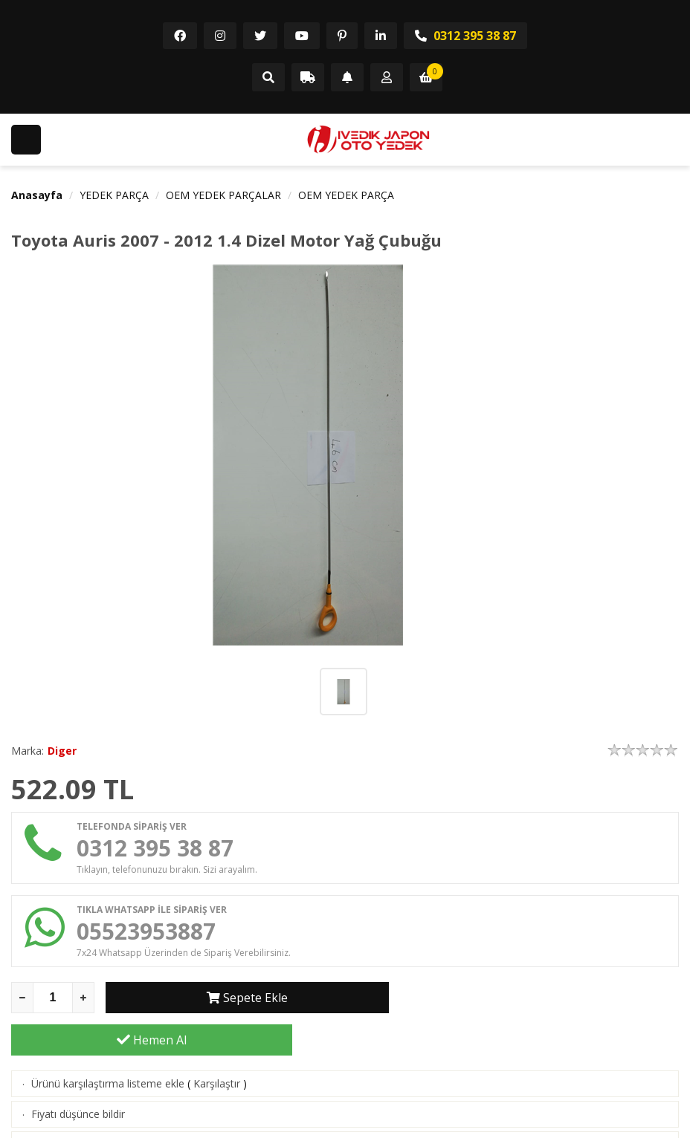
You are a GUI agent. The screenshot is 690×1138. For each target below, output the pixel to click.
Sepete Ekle (246, 997)
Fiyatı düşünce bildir (78, 1071)
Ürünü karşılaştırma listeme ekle (107, 1041)
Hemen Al (538, 997)
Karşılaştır (216, 1041)
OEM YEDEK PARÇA (346, 195)
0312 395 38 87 (465, 35)
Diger (62, 751)
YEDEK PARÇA (114, 195)
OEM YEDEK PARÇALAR (223, 195)
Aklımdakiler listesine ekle (91, 1102)
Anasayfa (36, 195)
